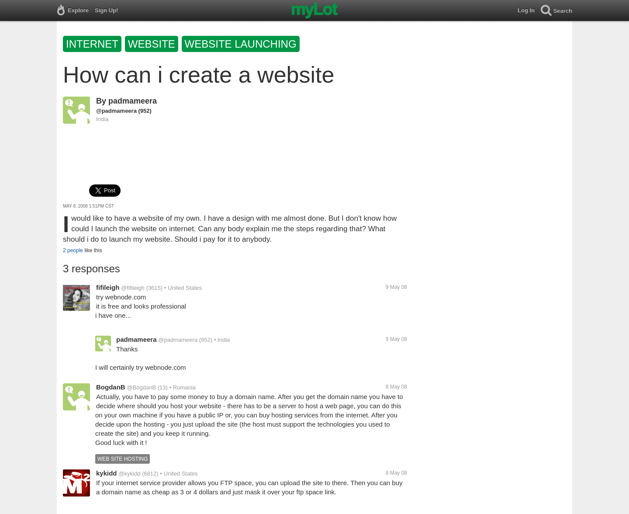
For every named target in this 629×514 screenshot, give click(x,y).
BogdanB (110, 387)
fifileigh (107, 287)
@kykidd (129, 473)
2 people (73, 250)
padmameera (132, 101)
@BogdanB (141, 387)
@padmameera (116, 111)
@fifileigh (133, 288)
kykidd (106, 473)
